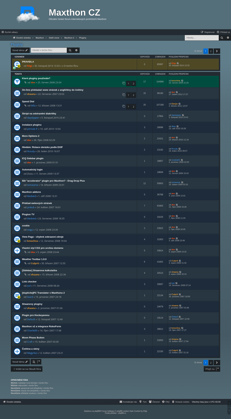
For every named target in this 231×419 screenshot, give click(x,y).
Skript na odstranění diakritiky (39, 113)
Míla (33, 105)
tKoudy (31, 151)
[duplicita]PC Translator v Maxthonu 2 (43, 292)
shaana (31, 94)
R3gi (29, 65)
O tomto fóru (71, 65)
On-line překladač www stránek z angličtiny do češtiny (52, 90)
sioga (30, 229)
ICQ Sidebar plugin (32, 158)
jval (29, 285)
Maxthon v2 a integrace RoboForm (41, 326)
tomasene (32, 184)
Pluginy (17, 44)
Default (31, 319)
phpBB (97, 411)
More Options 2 (30, 136)
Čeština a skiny (30, 348)
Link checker (29, 281)
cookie (26, 225)
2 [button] (211, 51)
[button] (217, 51)
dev (33, 82)
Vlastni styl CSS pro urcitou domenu (42, 248)
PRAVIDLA (28, 61)
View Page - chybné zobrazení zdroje (43, 236)
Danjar (175, 104)
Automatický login (32, 169)
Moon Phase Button (33, 337)
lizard (30, 296)
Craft (29, 341)
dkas (174, 126)
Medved (31, 196)
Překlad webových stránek (37, 203)
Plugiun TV (28, 214)
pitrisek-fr (32, 128)
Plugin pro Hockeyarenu (35, 315)
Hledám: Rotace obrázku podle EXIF (42, 147)
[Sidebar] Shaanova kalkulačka (39, 270)
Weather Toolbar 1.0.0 (34, 259)
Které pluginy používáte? (36, 78)
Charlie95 (32, 330)
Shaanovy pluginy (32, 304)
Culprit (35, 263)
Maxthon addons (31, 192)
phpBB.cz (122, 413)
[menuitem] (223, 32)
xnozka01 (176, 160)
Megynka (32, 352)
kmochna (176, 80)
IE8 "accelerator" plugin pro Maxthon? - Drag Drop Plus (53, 180)
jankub (30, 207)
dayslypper (33, 117)
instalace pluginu (32, 124)
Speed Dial (28, 101)
